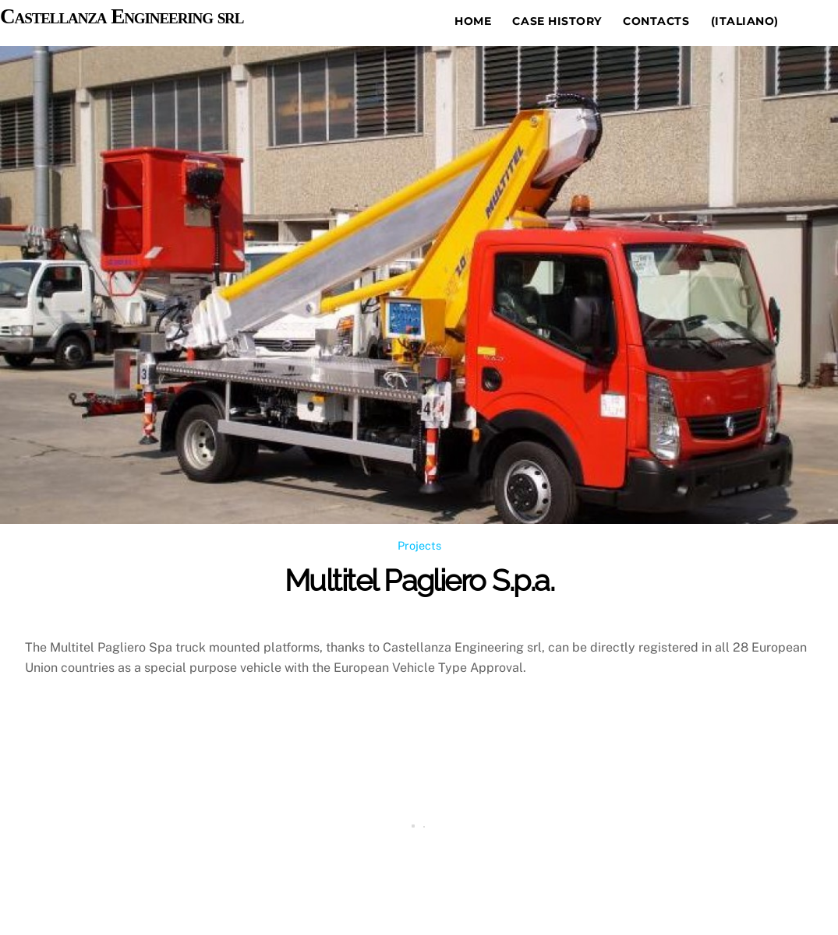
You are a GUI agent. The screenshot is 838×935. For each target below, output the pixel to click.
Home (472, 21)
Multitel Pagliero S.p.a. (419, 580)
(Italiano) (745, 21)
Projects (419, 545)
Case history (557, 21)
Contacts (656, 21)
